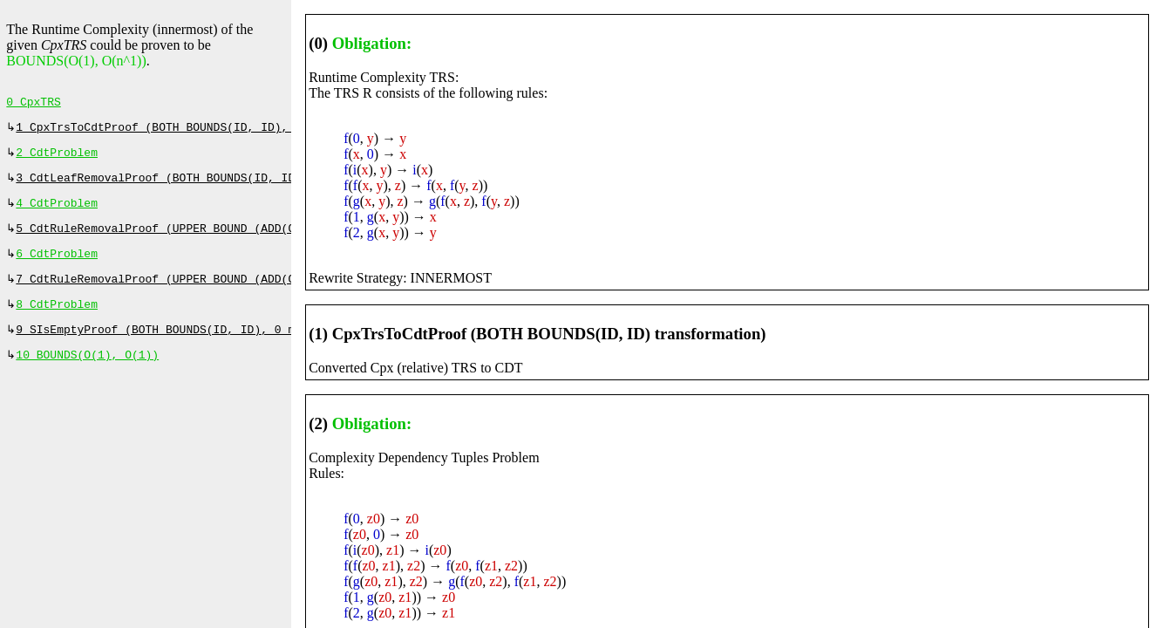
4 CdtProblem (57, 212)
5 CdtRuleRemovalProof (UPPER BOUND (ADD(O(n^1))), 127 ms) (210, 239)
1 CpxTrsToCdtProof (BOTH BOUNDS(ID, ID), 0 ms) (172, 131)
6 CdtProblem (57, 266)
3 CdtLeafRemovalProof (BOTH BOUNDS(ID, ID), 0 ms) (182, 185)
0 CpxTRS (33, 104)
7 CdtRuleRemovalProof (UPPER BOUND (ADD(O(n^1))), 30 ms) (206, 293)
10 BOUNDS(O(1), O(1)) (87, 374)
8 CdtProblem (57, 320)
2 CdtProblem (57, 158)
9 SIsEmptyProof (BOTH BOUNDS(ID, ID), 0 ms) (162, 347)
